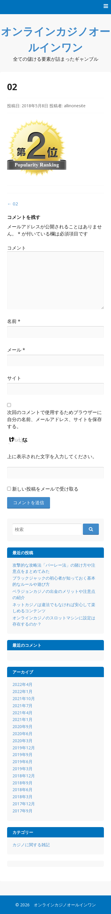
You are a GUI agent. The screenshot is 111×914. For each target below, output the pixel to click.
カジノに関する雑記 (31, 844)
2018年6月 (22, 789)
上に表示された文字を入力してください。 (52, 456)
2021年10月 (23, 698)
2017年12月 (23, 803)
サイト (14, 378)
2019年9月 (22, 754)
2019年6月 (22, 761)
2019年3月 (22, 768)
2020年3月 (22, 740)
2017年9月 (22, 811)
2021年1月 (22, 719)
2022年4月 (22, 684)
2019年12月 (23, 747)
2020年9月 (22, 726)
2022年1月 (22, 691)
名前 (13, 321)
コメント (16, 248)
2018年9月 (22, 783)
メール (16, 350)
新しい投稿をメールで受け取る (45, 489)
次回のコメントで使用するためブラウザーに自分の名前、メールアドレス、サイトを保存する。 (54, 419)
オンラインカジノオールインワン (65, 905)
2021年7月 (22, 705)
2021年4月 (22, 712)
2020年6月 (22, 733)
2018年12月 (23, 775)
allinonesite (75, 105)
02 (12, 204)
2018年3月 (22, 796)
